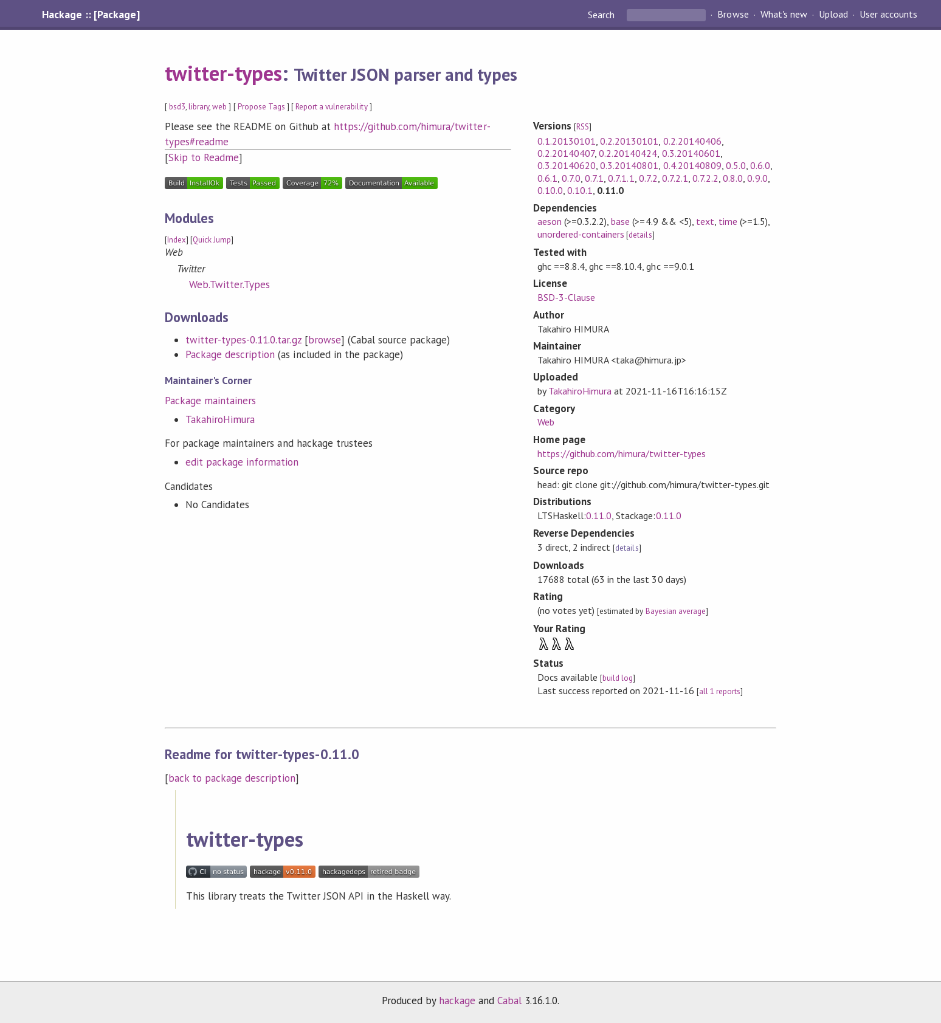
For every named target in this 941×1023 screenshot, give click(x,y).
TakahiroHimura (220, 419)
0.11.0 (599, 515)
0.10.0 (550, 190)
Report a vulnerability (331, 107)
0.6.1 (547, 178)
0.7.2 (648, 178)
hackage (457, 1000)
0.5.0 (736, 165)
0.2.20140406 (692, 141)
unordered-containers (580, 234)
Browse (732, 15)
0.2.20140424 (628, 153)
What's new (783, 15)
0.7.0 (571, 178)
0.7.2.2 (705, 178)
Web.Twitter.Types (229, 284)
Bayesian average (676, 611)
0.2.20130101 (629, 141)
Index (176, 240)
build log (617, 678)
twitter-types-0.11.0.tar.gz (243, 339)
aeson (549, 221)
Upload (833, 15)
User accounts (888, 15)
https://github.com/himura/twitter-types (621, 453)
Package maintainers (210, 400)
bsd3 (177, 107)
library (198, 107)
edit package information (242, 462)
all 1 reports (719, 691)
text (705, 221)
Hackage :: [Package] (90, 14)
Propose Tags (261, 107)
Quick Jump (212, 240)
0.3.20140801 (629, 165)
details (640, 235)
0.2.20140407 (566, 153)
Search (602, 15)
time (728, 221)
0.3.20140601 (691, 153)
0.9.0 (757, 178)
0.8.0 (733, 178)
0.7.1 (594, 178)
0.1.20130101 (566, 141)
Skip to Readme (203, 157)
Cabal (509, 1000)
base (620, 221)
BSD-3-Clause (566, 297)
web (219, 107)
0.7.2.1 (675, 178)
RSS (582, 127)
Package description (230, 354)
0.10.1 (580, 190)
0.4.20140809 (692, 165)
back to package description (231, 778)
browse (324, 339)
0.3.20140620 (566, 165)
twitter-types (223, 73)
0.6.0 (760, 165)
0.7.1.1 (621, 178)
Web (545, 422)
